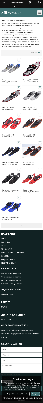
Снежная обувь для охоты (11, 284)
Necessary (8, 398)
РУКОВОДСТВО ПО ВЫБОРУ (12, 252)
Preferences (28, 398)
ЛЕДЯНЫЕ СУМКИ (8, 294)
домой (3, 238)
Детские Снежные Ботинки (11, 280)
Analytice (18, 398)
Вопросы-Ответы (8, 259)
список (35, 52)
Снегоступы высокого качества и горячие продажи (10, 164)
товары (4, 245)
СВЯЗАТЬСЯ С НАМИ (9, 263)
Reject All (10, 394)
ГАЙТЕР (4, 307)
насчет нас (5, 242)
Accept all (35, 394)
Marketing (38, 398)
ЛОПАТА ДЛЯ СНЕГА (9, 320)
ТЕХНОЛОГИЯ (6, 249)
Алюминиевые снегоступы (11, 277)
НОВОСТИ (5, 256)
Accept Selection (22, 394)
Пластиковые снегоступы (11, 273)
